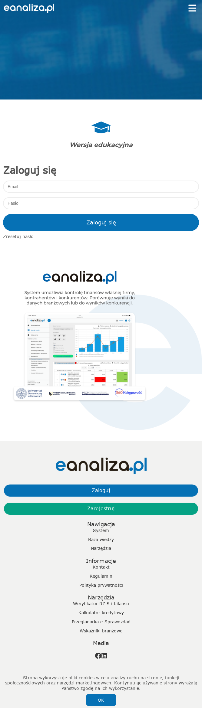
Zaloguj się (101, 222)
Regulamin (101, 576)
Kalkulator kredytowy (101, 612)
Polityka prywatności (101, 585)
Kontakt (101, 566)
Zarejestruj (101, 508)
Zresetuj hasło (18, 236)
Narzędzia (101, 548)
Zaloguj (101, 490)
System (101, 530)
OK (101, 700)
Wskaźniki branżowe (101, 630)
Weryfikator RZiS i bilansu (101, 603)
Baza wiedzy (101, 539)
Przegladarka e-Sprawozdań (101, 621)
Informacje (101, 560)
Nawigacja (101, 524)
